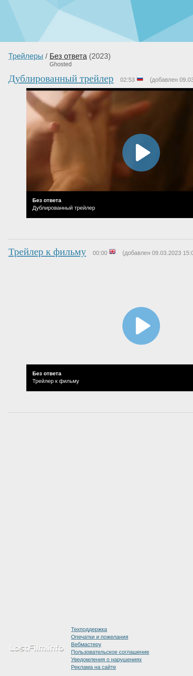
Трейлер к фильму (47, 251)
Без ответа (68, 56)
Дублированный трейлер (61, 78)
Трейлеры (25, 56)
